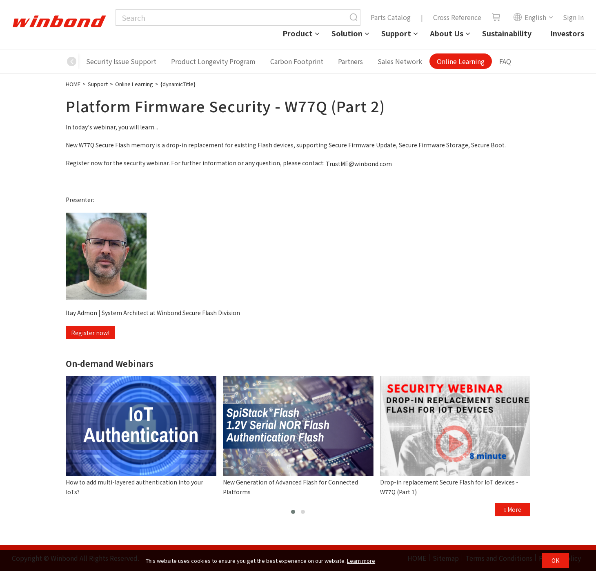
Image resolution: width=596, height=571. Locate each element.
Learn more (361, 560)
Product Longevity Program (213, 61)
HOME (73, 84)
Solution (346, 33)
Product (297, 33)
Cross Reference (457, 17)
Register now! (90, 333)
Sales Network (400, 61)
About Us (446, 33)
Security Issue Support (121, 61)
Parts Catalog (391, 17)
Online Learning (461, 61)
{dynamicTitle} (178, 84)
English (529, 17)
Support (396, 33)
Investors (567, 33)
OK (555, 560)
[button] (72, 61)
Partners (350, 61)
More (512, 509)
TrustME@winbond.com (359, 164)
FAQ (505, 61)
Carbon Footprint (296, 61)
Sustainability (507, 33)
